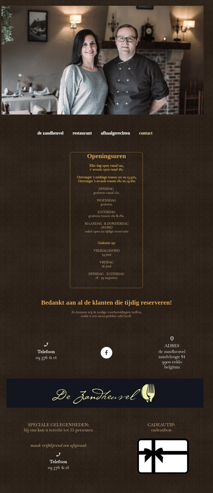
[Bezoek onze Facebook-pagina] (106, 353)
